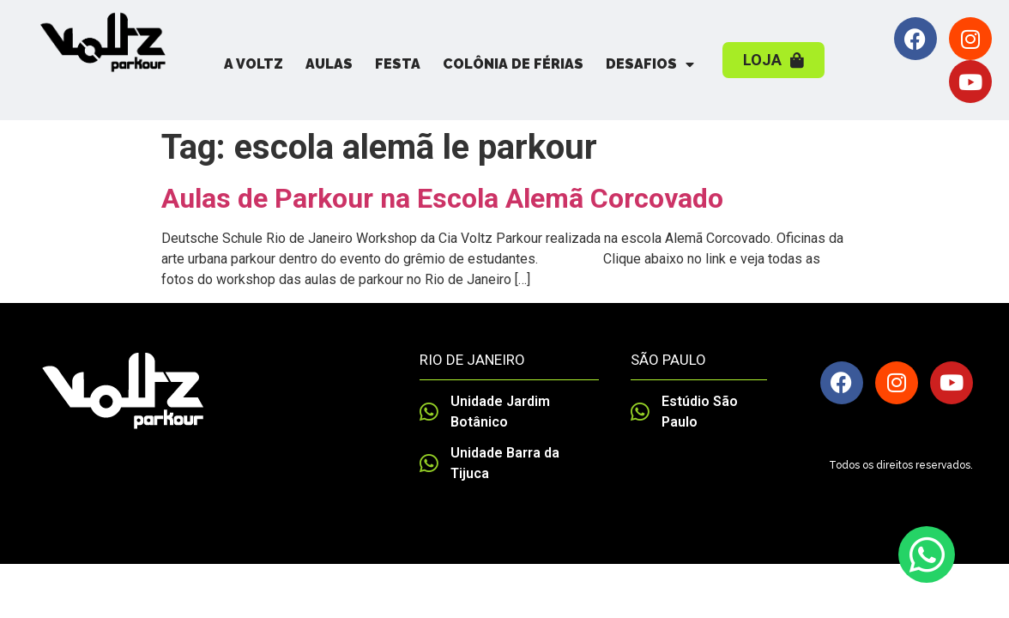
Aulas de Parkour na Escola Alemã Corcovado (442, 198)
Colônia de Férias (513, 64)
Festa (397, 64)
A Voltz (253, 64)
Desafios (650, 64)
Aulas (329, 64)
